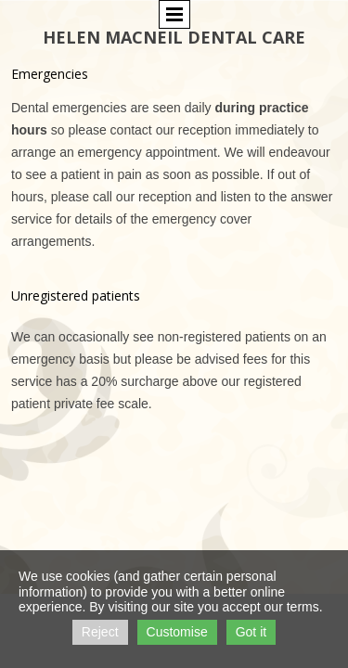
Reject (100, 631)
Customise (177, 631)
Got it (251, 631)
